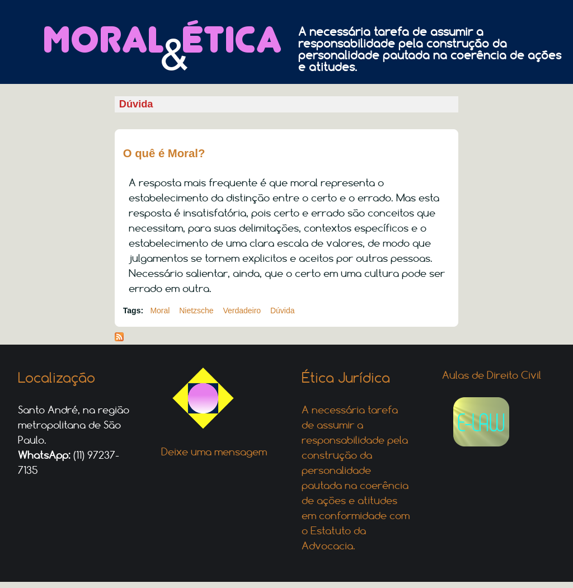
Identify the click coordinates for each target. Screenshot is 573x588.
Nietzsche (196, 310)
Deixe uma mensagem (214, 451)
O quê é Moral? (164, 153)
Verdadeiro (242, 310)
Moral (160, 310)
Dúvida (282, 310)
